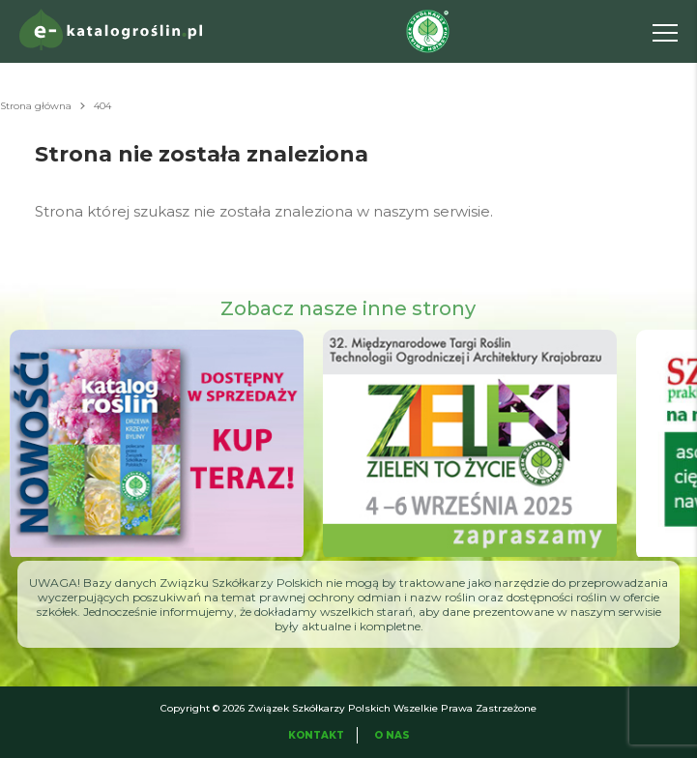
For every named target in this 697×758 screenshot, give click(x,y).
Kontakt (316, 735)
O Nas (392, 735)
